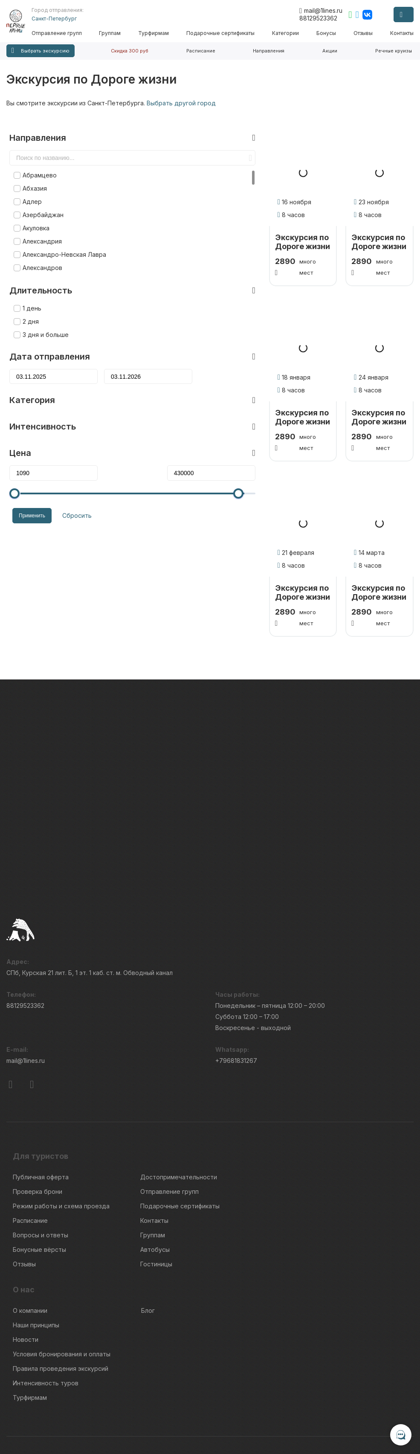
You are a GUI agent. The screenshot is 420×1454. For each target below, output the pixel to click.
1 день (29, 295)
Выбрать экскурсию (41, 50)
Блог (148, 1254)
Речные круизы (393, 51)
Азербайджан (40, 201)
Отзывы (363, 33)
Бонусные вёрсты (39, 1193)
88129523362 (318, 18)
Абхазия (32, 175)
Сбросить (71, 501)
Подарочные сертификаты (222, 33)
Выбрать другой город (181, 103)
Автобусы (155, 1193)
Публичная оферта (41, 1120)
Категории (286, 33)
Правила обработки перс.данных (342, 1418)
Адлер (29, 188)
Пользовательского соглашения (47, 1413)
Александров (39, 254)
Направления (268, 51)
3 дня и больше (43, 321)
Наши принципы (36, 1268)
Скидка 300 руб (129, 51)
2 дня (28, 308)
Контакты (402, 33)
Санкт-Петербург (56, 18)
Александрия (39, 228)
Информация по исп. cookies (336, 1402)
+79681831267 (236, 1004)
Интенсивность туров (45, 1326)
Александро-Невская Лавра (61, 241)
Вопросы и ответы (40, 1178)
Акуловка (33, 214)
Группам (112, 33)
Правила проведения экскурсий (60, 1312)
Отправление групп (59, 33)
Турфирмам (155, 33)
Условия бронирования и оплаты (61, 1297)
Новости (25, 1283)
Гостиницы (156, 1207)
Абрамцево (37, 161)
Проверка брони (37, 1135)
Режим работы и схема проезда (61, 1149)
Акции (329, 51)
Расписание (200, 51)
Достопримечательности (178, 1120)
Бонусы (327, 33)
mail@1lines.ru (320, 11)
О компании (30, 1254)
